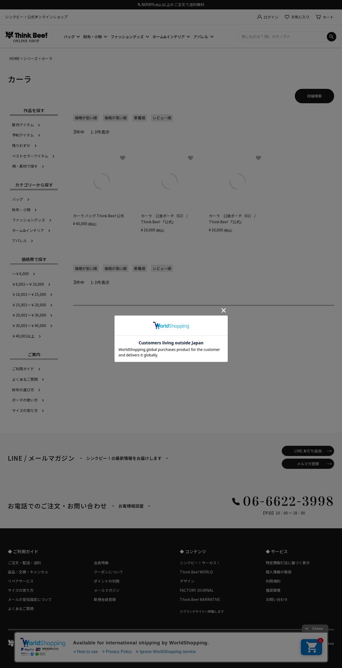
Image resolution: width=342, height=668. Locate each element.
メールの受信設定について (30, 599)
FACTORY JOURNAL (197, 590)
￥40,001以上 (23, 336)
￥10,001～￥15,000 (29, 294)
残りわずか (21, 145)
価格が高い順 (116, 117)
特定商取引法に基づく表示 (288, 562)
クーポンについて (108, 571)
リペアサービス (21, 581)
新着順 (139, 117)
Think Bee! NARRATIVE (200, 599)
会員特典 (101, 562)
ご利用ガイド (23, 368)
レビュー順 (162, 117)
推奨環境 (273, 590)
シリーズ (30, 58)
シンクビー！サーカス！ (200, 562)
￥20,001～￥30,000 (29, 315)
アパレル (200, 36)
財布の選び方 (23, 389)
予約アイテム (23, 135)
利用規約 (273, 581)
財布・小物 (92, 36)
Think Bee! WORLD (196, 571)
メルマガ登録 (308, 463)
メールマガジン (107, 590)
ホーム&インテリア (169, 36)
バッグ (69, 36)
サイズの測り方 (25, 410)
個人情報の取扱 (278, 571)
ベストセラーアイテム (30, 156)
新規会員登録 (105, 599)
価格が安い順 (86, 117)
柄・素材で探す (25, 166)
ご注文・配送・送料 (24, 562)
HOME (14, 58)
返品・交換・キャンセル (28, 571)
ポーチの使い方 (25, 400)
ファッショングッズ (127, 36)
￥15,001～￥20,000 (29, 304)
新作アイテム (23, 124)
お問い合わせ (277, 599)
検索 (331, 36)
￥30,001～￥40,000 (29, 325)
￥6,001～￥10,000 (28, 284)
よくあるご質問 (25, 379)
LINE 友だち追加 (308, 450)
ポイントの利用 (107, 581)
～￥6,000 (20, 273)
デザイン (187, 581)
